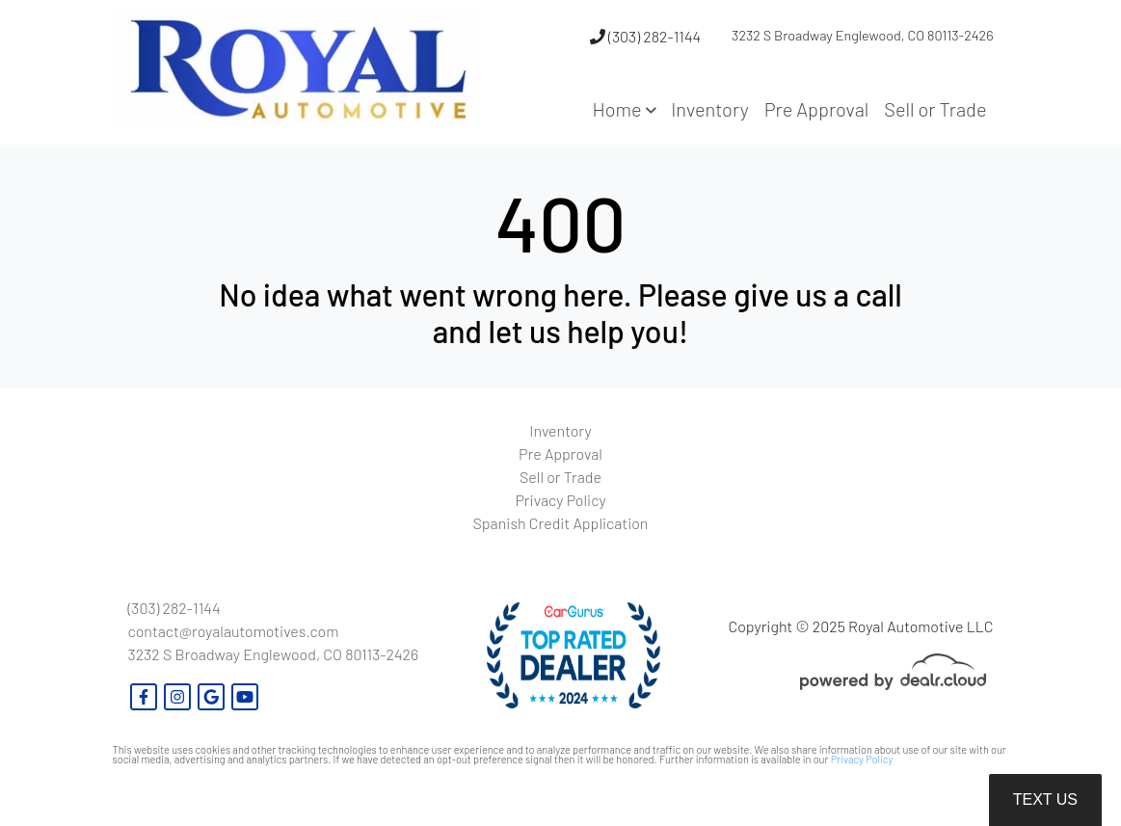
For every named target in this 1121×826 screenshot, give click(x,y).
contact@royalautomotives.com (233, 631)
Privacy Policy (862, 759)
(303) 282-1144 (645, 36)
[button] (624, 108)
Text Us (1045, 799)
